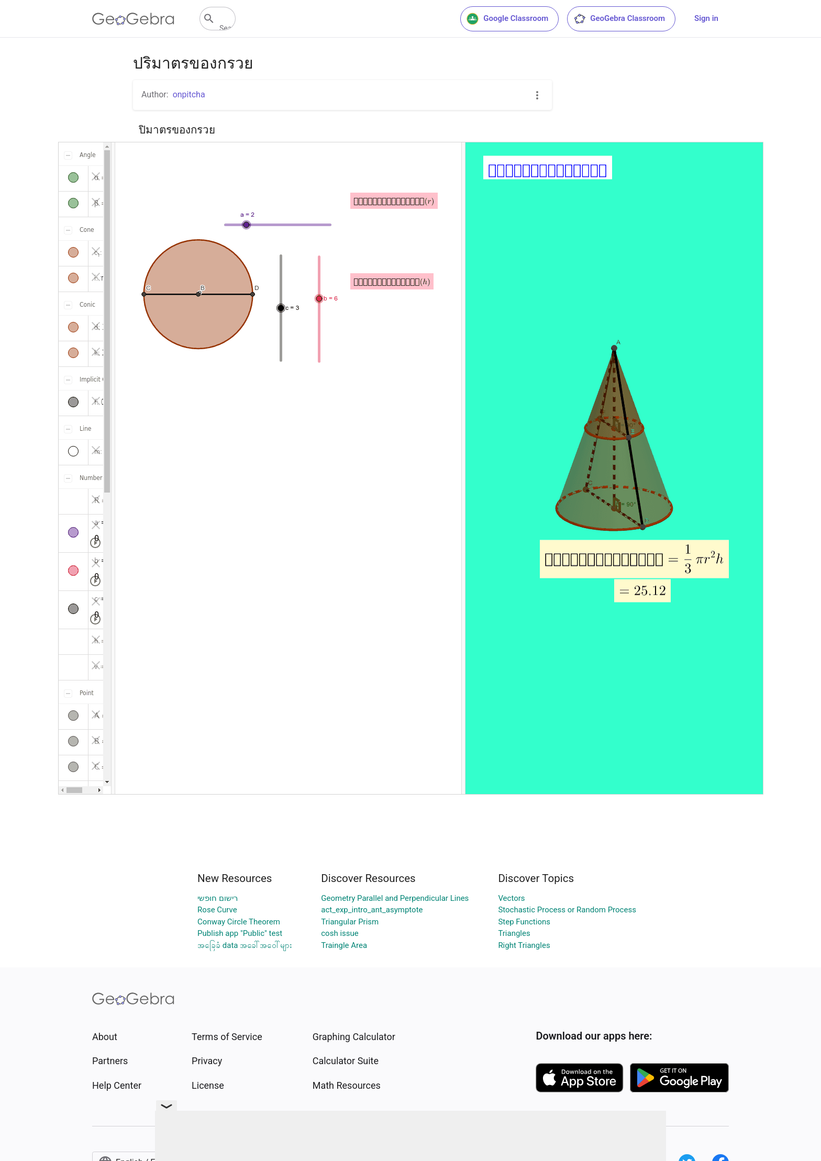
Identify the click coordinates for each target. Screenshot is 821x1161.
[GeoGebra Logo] (133, 19)
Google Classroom (507, 19)
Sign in (706, 18)
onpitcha (189, 94)
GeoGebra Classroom (619, 19)
